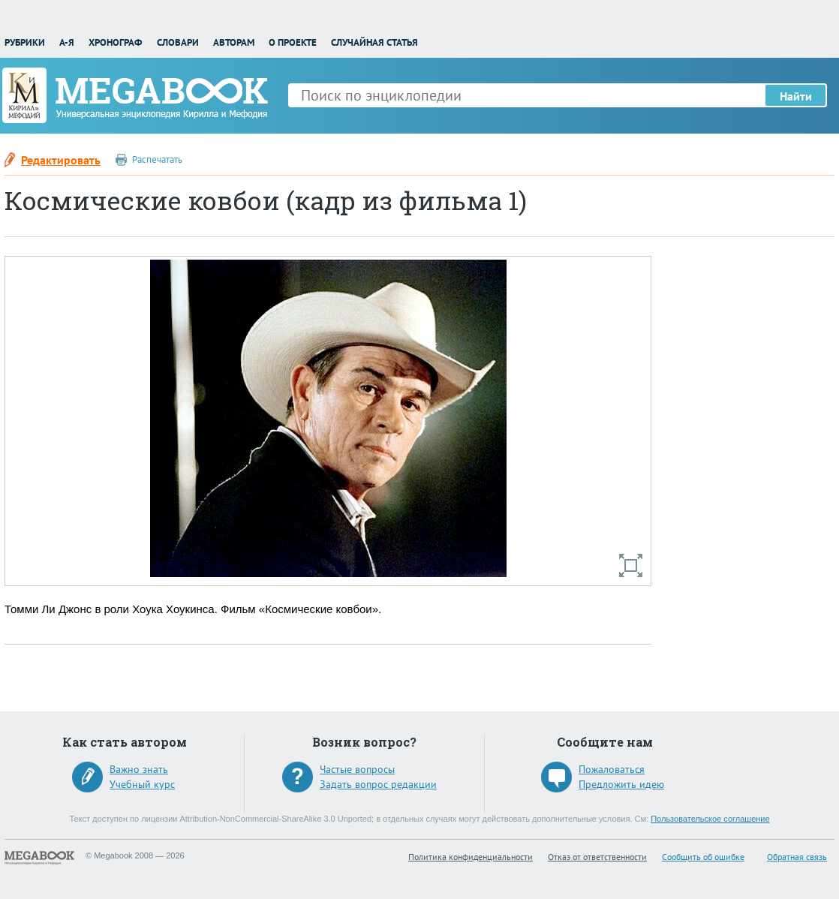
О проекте (293, 42)
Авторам (233, 42)
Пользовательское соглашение (710, 818)
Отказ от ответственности (597, 856)
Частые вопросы (357, 769)
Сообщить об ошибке (703, 856)
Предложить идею (621, 784)
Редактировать (61, 159)
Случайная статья (374, 42)
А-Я (66, 42)
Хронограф (115, 42)
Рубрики (25, 42)
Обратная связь (797, 856)
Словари (178, 42)
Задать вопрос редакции (378, 784)
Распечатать (157, 159)
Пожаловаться (612, 769)
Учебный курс (142, 784)
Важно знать (139, 769)
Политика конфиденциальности (470, 856)
